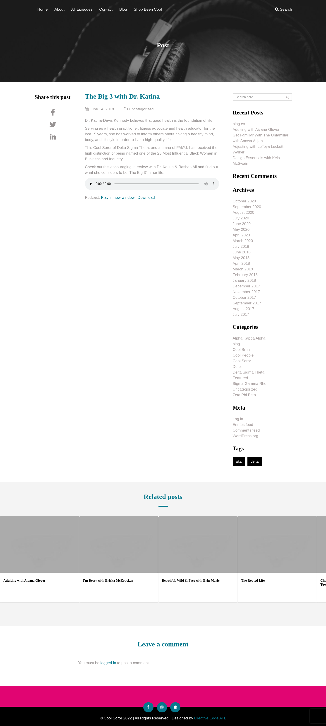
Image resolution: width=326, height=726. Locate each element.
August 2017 (243, 309)
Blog (123, 9)
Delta (237, 366)
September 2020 (247, 207)
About (59, 9)
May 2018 (241, 258)
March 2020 (243, 241)
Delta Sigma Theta (248, 372)
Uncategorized (141, 109)
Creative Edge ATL (210, 718)
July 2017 (241, 314)
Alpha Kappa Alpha (249, 338)
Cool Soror (242, 361)
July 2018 (241, 246)
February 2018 (245, 275)
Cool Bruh (241, 349)
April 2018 (241, 263)
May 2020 (241, 229)
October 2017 (244, 297)
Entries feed (243, 424)
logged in (108, 663)
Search (283, 9)
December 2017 (246, 286)
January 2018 (244, 280)
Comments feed (246, 430)
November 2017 (246, 292)
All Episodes (82, 9)
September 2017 (247, 303)
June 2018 (242, 252)
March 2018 (243, 269)
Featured (240, 378)
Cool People (243, 355)
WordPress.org (245, 436)
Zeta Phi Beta (244, 395)
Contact (106, 9)
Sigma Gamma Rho (249, 383)
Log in (238, 419)
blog (236, 344)
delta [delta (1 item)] (255, 461)
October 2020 (244, 201)
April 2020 (241, 235)
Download (146, 197)
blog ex (239, 124)
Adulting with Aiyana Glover (256, 129)
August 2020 (243, 212)
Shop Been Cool (148, 9)
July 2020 (241, 218)
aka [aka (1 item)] (239, 461)
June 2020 (242, 224)
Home (42, 9)
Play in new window (117, 197)
